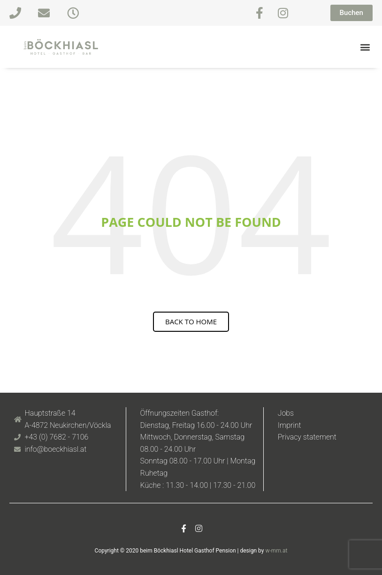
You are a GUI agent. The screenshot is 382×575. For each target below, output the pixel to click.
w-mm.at (276, 550)
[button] (365, 47)
